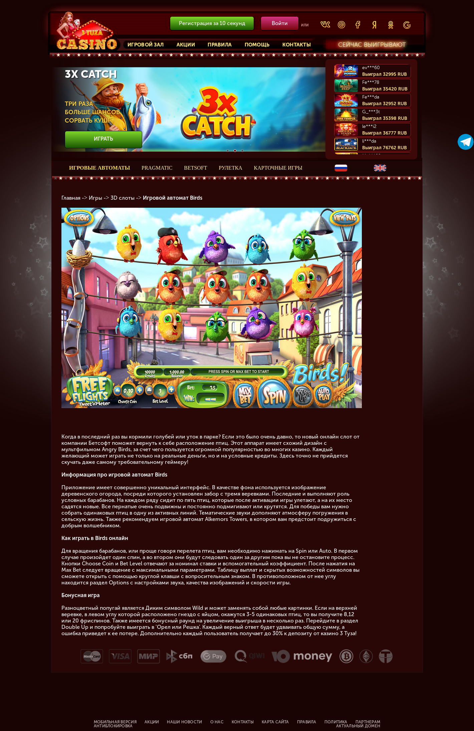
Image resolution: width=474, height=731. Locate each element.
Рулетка (230, 168)
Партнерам (368, 722)
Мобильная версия (115, 722)
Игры (95, 198)
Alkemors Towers (226, 519)
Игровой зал (146, 45)
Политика (335, 722)
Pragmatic (157, 168)
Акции (186, 45)
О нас (217, 722)
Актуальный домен (358, 726)
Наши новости (184, 722)
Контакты (296, 45)
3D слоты (122, 198)
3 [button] (242, 150)
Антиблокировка (113, 726)
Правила (220, 45)
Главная (70, 198)
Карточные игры (278, 168)
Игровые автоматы (99, 168)
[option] (235, 109)
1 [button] (227, 150)
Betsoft (195, 168)
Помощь (257, 45)
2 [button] (235, 150)
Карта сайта (275, 722)
